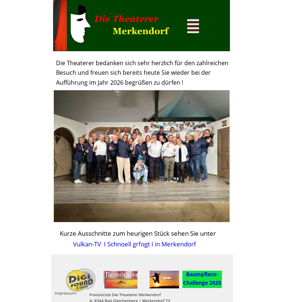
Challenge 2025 (202, 282)
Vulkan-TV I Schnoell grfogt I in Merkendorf (133, 243)
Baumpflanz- (202, 274)
